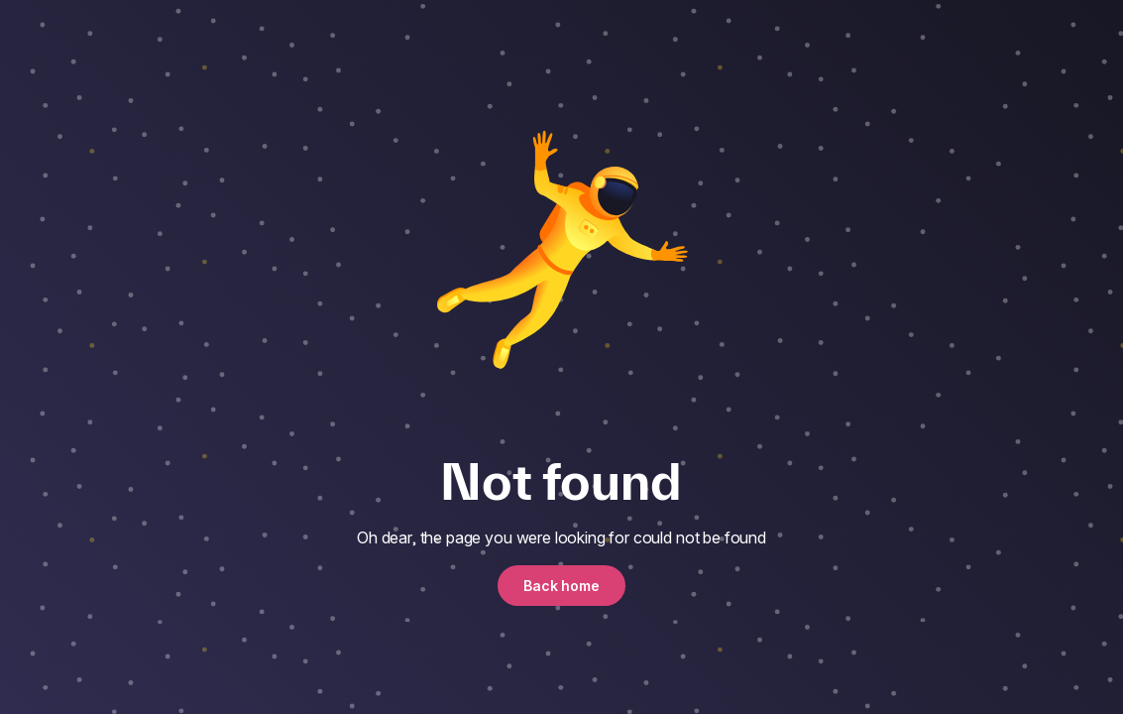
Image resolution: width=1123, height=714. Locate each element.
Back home (561, 585)
